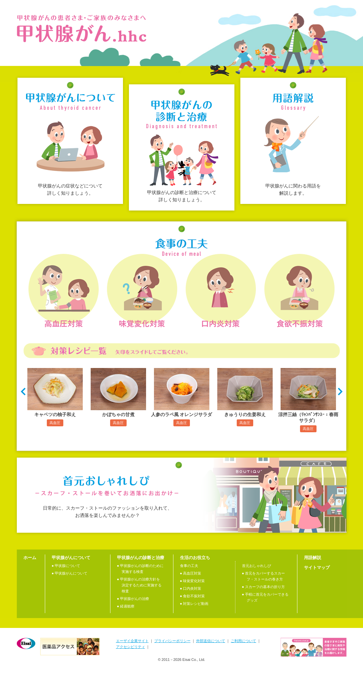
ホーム (29, 557)
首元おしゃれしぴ (256, 566)
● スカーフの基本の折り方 (263, 587)
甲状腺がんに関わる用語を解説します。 (293, 189)
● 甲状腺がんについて (70, 573)
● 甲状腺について (66, 566)
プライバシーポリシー (172, 641)
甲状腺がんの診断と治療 (140, 557)
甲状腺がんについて (71, 557)
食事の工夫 (189, 566)
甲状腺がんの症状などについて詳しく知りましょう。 (70, 189)
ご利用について (243, 641)
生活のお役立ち (195, 557)
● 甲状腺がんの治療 (133, 599)
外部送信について (210, 641)
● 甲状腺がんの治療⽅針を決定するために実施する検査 (139, 585)
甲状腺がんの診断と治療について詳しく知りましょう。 (181, 196)
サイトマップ (317, 567)
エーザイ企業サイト (132, 641)
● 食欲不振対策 (192, 596)
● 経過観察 (126, 606)
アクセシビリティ (130, 647)
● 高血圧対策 (190, 573)
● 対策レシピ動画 (194, 604)
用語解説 (312, 557)
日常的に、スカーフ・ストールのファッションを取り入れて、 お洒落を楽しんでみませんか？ (107, 511)
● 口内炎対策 (190, 588)
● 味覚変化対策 (192, 581)
